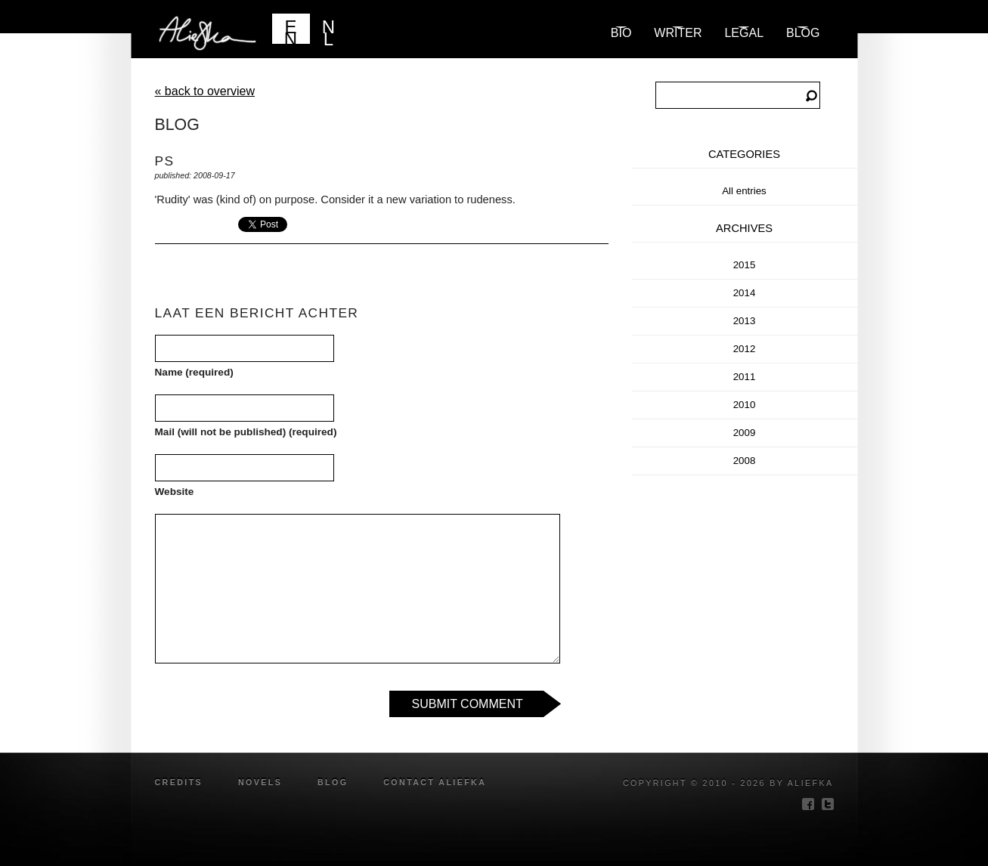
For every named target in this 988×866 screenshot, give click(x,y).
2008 (744, 460)
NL (328, 30)
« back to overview (205, 91)
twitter (828, 804)
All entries (744, 190)
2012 (744, 348)
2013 (744, 320)
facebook (808, 804)
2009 (744, 432)
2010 (744, 404)
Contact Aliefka (434, 782)
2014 (744, 292)
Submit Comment (467, 703)
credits (179, 782)
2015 (744, 265)
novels (260, 782)
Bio (621, 32)
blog (802, 32)
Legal (743, 32)
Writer (678, 32)
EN (290, 30)
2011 (744, 376)
